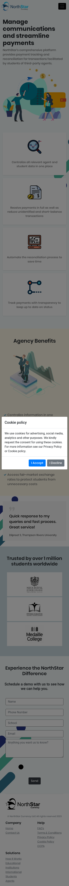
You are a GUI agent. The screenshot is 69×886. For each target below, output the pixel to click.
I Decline (55, 463)
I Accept (37, 463)
